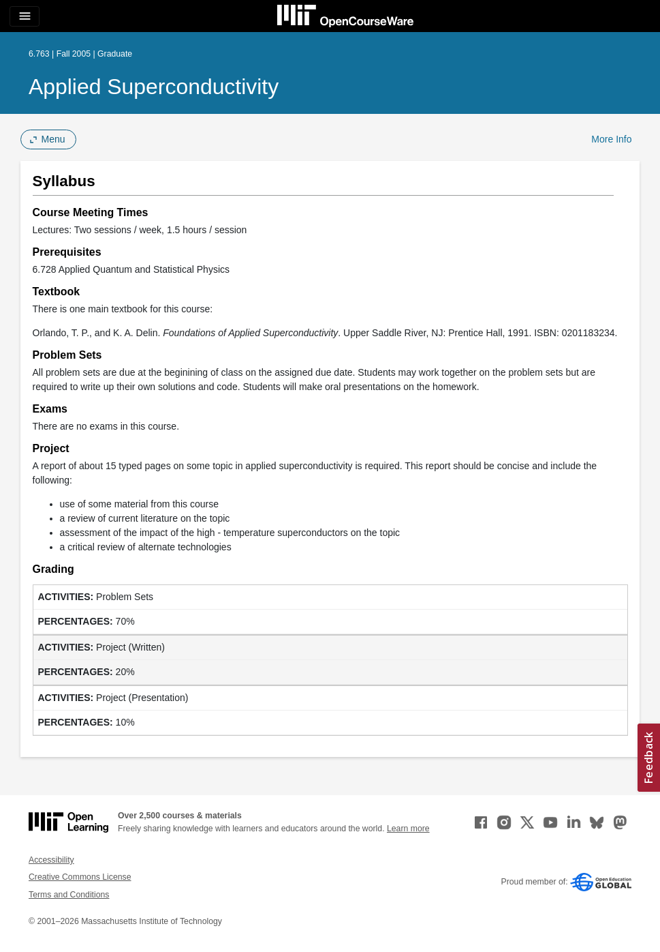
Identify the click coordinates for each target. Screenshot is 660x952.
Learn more (408, 828)
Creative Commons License (80, 877)
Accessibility (51, 860)
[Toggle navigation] (25, 16)
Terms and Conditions (69, 894)
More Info (611, 139)
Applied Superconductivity (154, 86)
